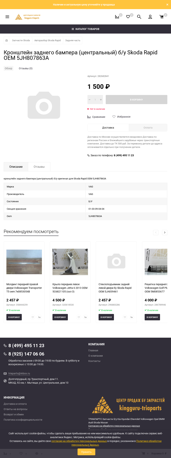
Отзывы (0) (26, 68)
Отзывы (39, 167)
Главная (93, 350)
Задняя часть (72, 40)
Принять (86, 452)
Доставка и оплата (15, 404)
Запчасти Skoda (21, 40)
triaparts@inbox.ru (19, 373)
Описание (15, 167)
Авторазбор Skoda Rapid (47, 40)
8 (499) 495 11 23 (124, 155)
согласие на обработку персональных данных (79, 441)
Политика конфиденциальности (23, 419)
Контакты (94, 361)
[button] (164, 232)
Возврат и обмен (14, 414)
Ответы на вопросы (15, 409)
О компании (95, 355)
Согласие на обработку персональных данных (114, 425)
